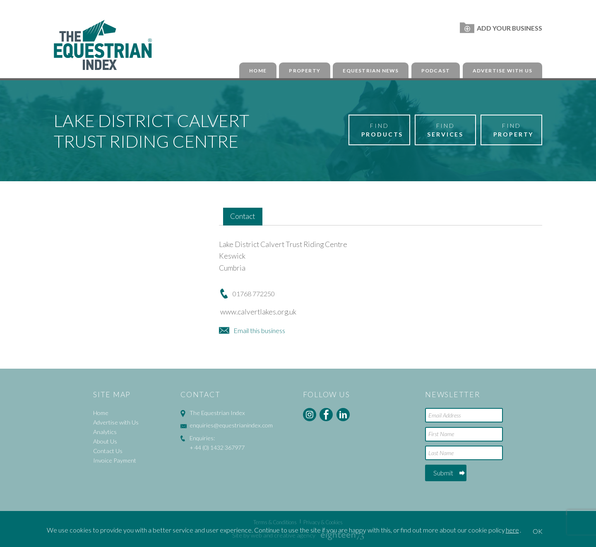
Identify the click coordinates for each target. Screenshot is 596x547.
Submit (443, 473)
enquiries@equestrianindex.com (231, 425)
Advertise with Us (502, 70)
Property (304, 70)
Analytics (105, 431)
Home (258, 70)
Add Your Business (501, 28)
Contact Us (108, 450)
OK (538, 531)
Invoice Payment (114, 460)
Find (382, 130)
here (512, 530)
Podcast (435, 70)
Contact (242, 216)
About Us (105, 441)
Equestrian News (371, 70)
